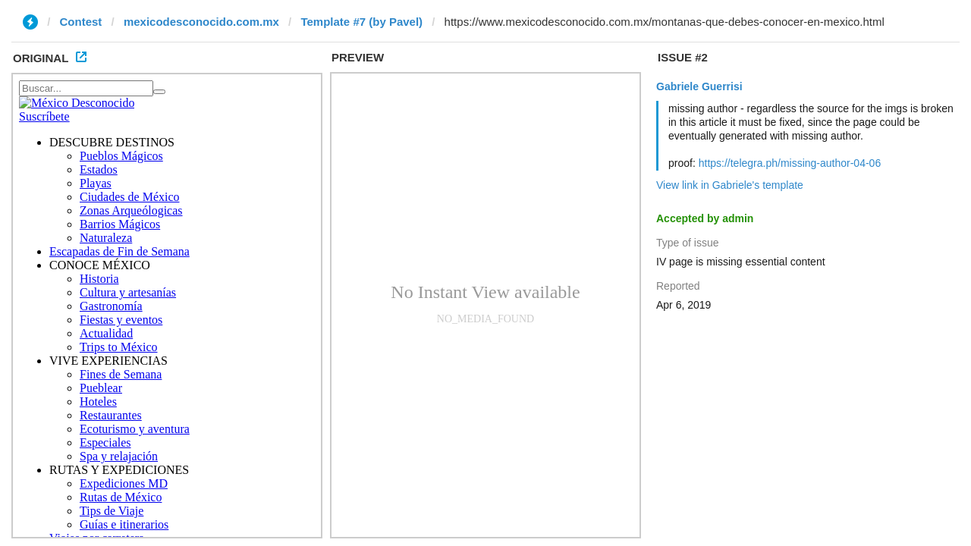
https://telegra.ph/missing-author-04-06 (790, 163)
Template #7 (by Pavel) (361, 21)
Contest (81, 21)
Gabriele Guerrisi (699, 86)
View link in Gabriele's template (729, 185)
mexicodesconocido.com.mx (201, 21)
